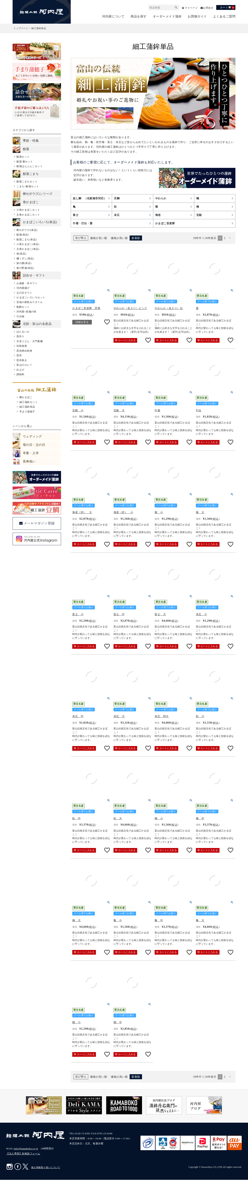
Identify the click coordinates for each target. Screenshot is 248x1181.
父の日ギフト (24, 293)
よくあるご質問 (224, 16)
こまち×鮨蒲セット (27, 186)
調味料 (20, 374)
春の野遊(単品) (25, 268)
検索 (174, 7)
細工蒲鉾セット (28, 402)
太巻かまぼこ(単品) (27, 249)
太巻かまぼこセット (28, 214)
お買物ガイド (197, 16)
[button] (230, 239)
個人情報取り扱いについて (45, 1168)
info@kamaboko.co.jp (26, 1149)
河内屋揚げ (23, 288)
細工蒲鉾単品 (27, 407)
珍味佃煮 (21, 346)
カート (227, 7)
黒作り (20, 336)
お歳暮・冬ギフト (26, 283)
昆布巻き (21, 360)
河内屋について (113, 16)
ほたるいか (23, 331)
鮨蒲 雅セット (24, 161)
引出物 (20, 316)
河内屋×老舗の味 (26, 312)
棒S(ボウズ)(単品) (26, 230)
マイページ (190, 7)
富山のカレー (24, 365)
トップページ (21, 28)
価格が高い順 (119, 239)
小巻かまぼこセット (28, 210)
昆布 (19, 355)
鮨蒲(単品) (22, 235)
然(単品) (21, 253)
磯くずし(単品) (25, 258)
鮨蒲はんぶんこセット (29, 166)
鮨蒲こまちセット (26, 181)
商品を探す (139, 16)
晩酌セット (23, 307)
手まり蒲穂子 (27, 411)
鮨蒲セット (23, 157)
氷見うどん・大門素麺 (29, 341)
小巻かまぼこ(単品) (27, 244)
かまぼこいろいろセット (30, 297)
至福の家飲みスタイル (29, 302)
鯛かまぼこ (26, 397)
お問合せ (208, 7)
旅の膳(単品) (23, 263)
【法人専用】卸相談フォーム (23, 1154)
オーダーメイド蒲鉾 (167, 16)
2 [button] (225, 239)
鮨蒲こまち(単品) (26, 239)
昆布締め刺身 (24, 350)
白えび (20, 369)
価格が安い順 (98, 239)
